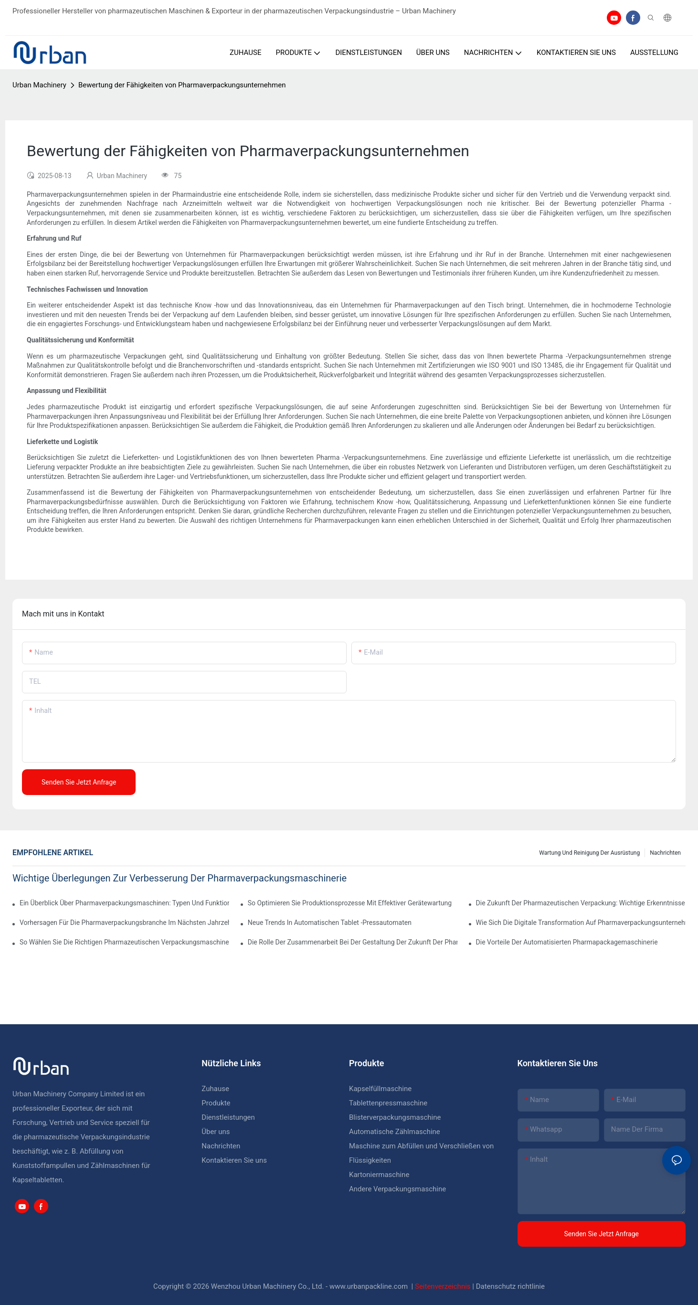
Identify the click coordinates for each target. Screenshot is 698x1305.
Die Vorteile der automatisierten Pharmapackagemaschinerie (567, 942)
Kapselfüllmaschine (380, 1088)
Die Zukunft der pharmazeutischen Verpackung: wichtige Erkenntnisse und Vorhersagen (581, 903)
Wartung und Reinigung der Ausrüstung (589, 852)
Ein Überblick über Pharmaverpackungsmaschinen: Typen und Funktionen (124, 903)
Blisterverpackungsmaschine (395, 1117)
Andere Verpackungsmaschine (397, 1189)
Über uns (215, 1131)
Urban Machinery (39, 85)
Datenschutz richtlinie (510, 1286)
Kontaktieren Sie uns (234, 1160)
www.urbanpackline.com (369, 1286)
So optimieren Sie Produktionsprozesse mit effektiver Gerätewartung (350, 903)
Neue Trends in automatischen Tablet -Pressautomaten (330, 922)
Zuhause (215, 1088)
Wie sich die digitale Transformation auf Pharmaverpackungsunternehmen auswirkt (581, 922)
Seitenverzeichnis (443, 1286)
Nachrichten (665, 852)
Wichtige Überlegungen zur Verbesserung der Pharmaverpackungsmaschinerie (179, 878)
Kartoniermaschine (379, 1174)
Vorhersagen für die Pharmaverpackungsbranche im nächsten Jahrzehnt (124, 922)
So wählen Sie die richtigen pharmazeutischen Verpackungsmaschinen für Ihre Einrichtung (124, 942)
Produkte (216, 1103)
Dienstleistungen (228, 1117)
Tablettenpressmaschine (388, 1103)
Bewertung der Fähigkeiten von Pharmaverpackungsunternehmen (182, 85)
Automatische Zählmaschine (394, 1131)
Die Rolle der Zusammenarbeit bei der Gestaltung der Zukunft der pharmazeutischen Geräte (352, 942)
